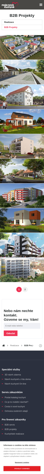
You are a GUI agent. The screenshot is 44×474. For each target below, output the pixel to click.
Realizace (9, 22)
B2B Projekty (10, 27)
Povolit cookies (21, 468)
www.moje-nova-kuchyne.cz (3, 345)
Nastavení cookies (22, 462)
